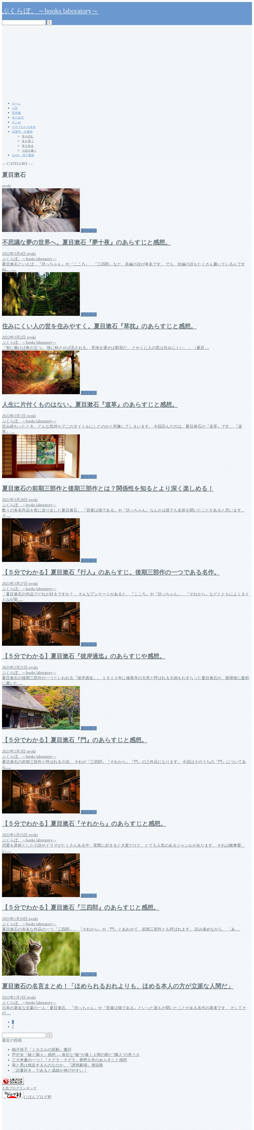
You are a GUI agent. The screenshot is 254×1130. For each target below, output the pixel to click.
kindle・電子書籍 (23, 155)
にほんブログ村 (27, 1097)
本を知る (28, 146)
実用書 (16, 113)
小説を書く (29, 150)
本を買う (28, 141)
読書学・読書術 (22, 131)
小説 (15, 108)
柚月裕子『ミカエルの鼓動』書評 (41, 1049)
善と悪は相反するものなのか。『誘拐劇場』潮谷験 (57, 1065)
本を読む (28, 136)
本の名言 (18, 117)
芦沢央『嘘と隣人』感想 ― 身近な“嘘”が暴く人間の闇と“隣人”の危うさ (76, 1055)
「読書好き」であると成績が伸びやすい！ (49, 1070)
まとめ (16, 122)
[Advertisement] (127, 62)
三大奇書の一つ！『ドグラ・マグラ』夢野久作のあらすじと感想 (69, 1060)
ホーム (16, 103)
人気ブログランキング (19, 1088)
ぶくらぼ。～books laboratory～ (50, 11)
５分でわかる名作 (24, 127)
